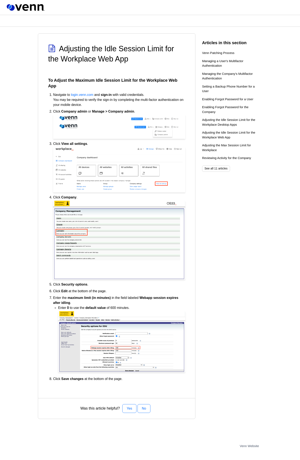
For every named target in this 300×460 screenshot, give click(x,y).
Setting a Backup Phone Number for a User (228, 89)
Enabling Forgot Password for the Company (225, 109)
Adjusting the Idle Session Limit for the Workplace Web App (228, 135)
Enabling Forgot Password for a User (227, 99)
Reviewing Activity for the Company (226, 158)
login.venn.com (82, 95)
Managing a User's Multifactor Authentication (222, 63)
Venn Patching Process (218, 53)
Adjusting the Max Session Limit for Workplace (226, 147)
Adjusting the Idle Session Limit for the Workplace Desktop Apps (228, 122)
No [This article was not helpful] (144, 408)
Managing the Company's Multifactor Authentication (227, 76)
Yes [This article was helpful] (129, 408)
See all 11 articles (216, 168)
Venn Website (249, 446)
